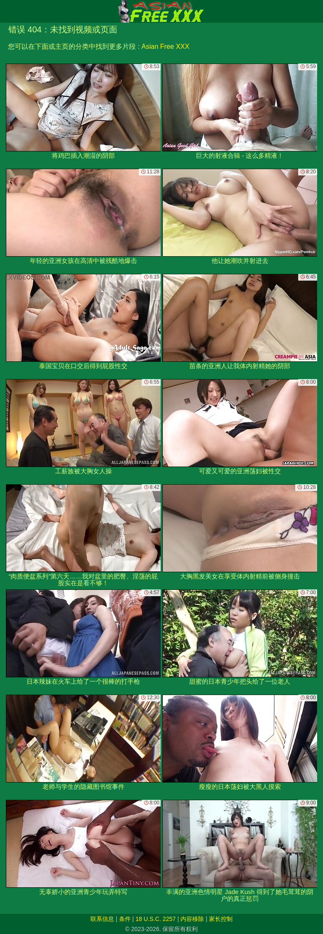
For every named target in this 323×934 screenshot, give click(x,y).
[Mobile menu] (7, 11)
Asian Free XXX (165, 46)
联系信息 (102, 918)
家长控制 (221, 918)
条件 (125, 918)
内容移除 (192, 918)
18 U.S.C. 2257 (155, 918)
